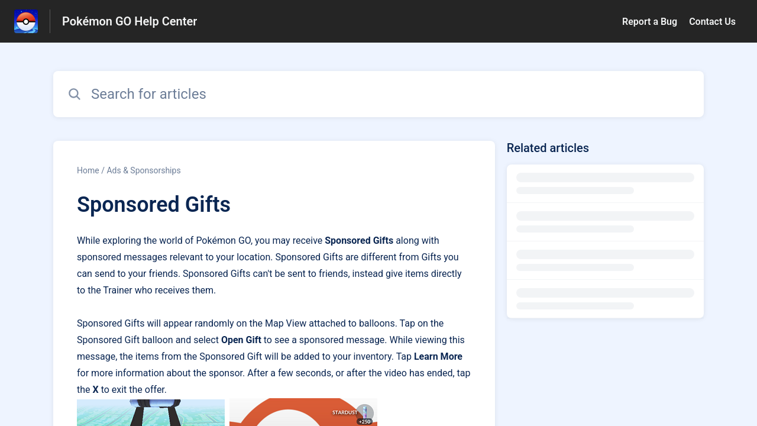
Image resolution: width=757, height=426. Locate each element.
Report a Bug (649, 21)
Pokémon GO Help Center (129, 21)
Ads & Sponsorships (143, 170)
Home (88, 170)
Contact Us (712, 21)
